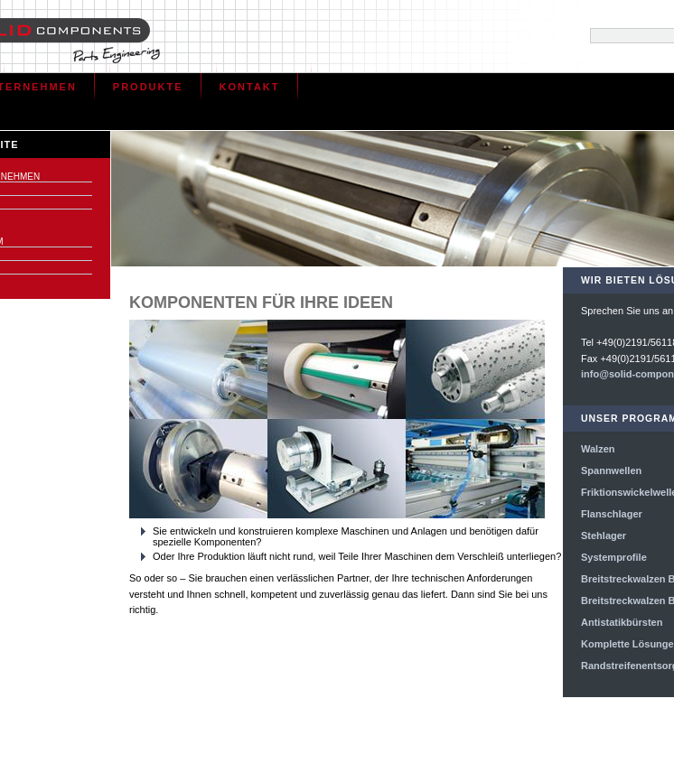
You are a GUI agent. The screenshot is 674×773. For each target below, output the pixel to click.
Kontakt (250, 86)
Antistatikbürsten (621, 622)
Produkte (148, 86)
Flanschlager (611, 513)
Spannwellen (611, 470)
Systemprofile (614, 557)
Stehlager (603, 535)
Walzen (598, 448)
